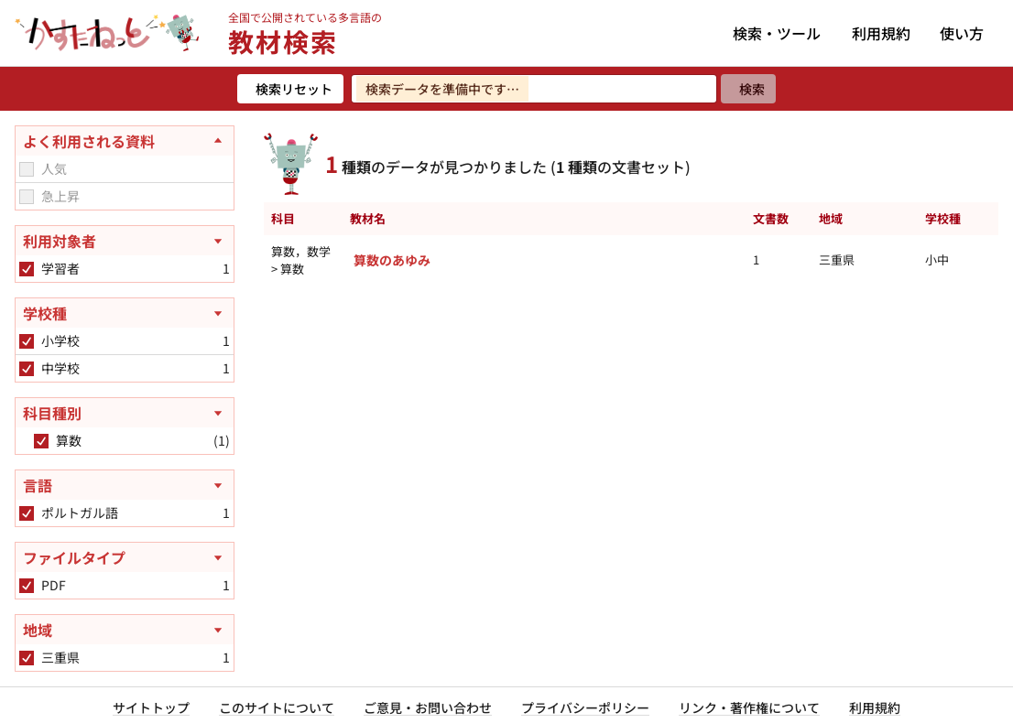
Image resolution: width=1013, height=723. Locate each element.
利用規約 (881, 33)
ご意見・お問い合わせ (428, 707)
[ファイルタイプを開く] (125, 557)
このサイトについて (276, 707)
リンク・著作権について (749, 707)
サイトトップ (151, 707)
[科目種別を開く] (125, 412)
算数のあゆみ (392, 260)
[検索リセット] (290, 88)
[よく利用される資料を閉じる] (125, 141)
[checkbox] (26, 169)
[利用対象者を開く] (125, 240)
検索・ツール (777, 33)
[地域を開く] (125, 629)
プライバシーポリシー (585, 707)
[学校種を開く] (125, 313)
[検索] (748, 88)
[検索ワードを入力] (534, 89)
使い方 (962, 33)
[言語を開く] (125, 485)
